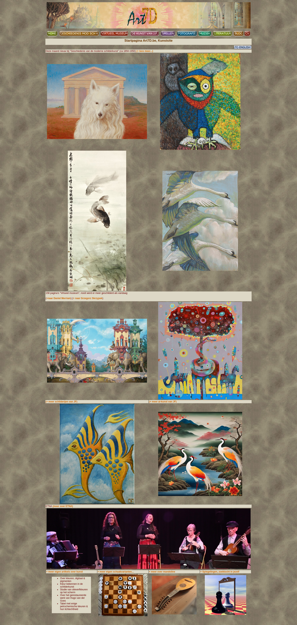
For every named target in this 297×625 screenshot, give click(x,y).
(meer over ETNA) (63, 506)
